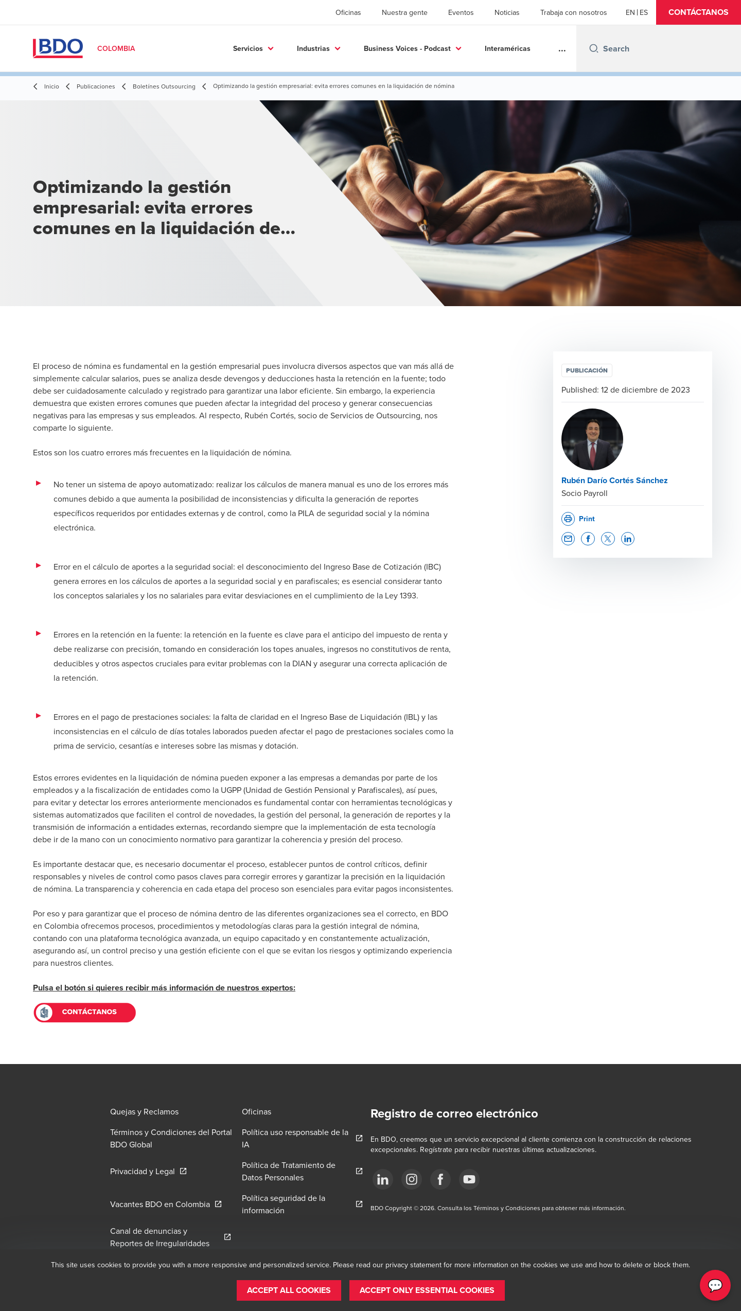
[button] (698, 12)
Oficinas (348, 12)
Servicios (200, 48)
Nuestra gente (405, 12)
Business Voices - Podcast (359, 48)
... (562, 48)
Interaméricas (460, 48)
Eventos (461, 12)
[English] (630, 12)
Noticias (507, 12)
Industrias (265, 48)
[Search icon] (594, 48)
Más (516, 48)
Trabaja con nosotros (573, 12)
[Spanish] (644, 12)
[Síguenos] (382, 1179)
